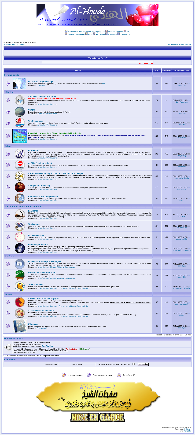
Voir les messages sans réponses (179, 44)
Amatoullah (41, 104)
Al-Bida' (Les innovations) (40, 163)
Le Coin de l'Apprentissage (40, 82)
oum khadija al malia (181, 178)
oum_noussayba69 (182, 304)
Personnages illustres (38, 245)
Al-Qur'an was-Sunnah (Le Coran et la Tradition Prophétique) (55, 173)
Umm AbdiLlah (47, 346)
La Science (33, 211)
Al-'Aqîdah (33, 150)
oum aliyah (182, 266)
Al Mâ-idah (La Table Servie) (41, 310)
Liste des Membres (115, 31)
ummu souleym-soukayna (182, 250)
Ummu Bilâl (41, 85)
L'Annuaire (33, 324)
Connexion (112, 34)
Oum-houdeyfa (51, 104)
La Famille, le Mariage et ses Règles (44, 261)
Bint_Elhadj (182, 156)
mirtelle (181, 315)
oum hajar (181, 216)
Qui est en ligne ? (13, 339)
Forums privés (11, 75)
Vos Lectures (34, 224)
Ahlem (182, 200)
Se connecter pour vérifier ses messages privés (86, 31)
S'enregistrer (125, 34)
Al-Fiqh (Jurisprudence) (39, 185)
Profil (90, 34)
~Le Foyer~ (10, 256)
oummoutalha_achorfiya (181, 288)
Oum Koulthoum (182, 102)
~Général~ (9, 92)
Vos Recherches (35, 121)
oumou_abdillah (182, 239)
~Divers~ (9, 294)
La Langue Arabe (36, 235)
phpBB (171, 427)
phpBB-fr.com (187, 429)
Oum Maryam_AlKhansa (55, 267)
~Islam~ (8, 146)
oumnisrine (182, 167)
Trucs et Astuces (36, 285)
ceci (103, 84)
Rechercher (100, 34)
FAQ (128, 31)
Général (31, 110)
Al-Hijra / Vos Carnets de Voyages (43, 298)
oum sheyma (181, 189)
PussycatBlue (187, 431)
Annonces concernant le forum (42, 96)
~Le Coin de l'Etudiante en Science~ (23, 206)
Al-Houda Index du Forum (14, 44)
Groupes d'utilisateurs (76, 34)
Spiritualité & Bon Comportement (43, 197)
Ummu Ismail (181, 138)
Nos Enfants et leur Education (41, 272)
